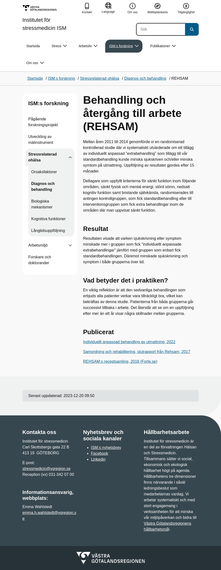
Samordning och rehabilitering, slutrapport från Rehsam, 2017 (136, 352)
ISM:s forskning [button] (123, 46)
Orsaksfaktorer (44, 172)
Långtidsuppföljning (48, 230)
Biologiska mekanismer (42, 204)
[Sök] (160, 29)
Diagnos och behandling (43, 187)
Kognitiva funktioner (48, 219)
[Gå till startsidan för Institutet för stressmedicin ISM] (50, 18)
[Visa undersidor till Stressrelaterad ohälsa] (70, 157)
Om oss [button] (35, 63)
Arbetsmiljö (38, 245)
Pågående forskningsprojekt (43, 122)
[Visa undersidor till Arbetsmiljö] (70, 245)
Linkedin (98, 459)
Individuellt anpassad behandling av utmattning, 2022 (129, 342)
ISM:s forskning (48, 103)
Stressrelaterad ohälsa (42, 157)
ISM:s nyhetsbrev (106, 447)
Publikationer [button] (163, 46)
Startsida (33, 46)
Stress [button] (59, 46)
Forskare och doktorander (39, 260)
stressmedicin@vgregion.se (47, 469)
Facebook (99, 453)
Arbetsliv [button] (88, 46)
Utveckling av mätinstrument (40, 140)
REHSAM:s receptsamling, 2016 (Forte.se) (120, 361)
